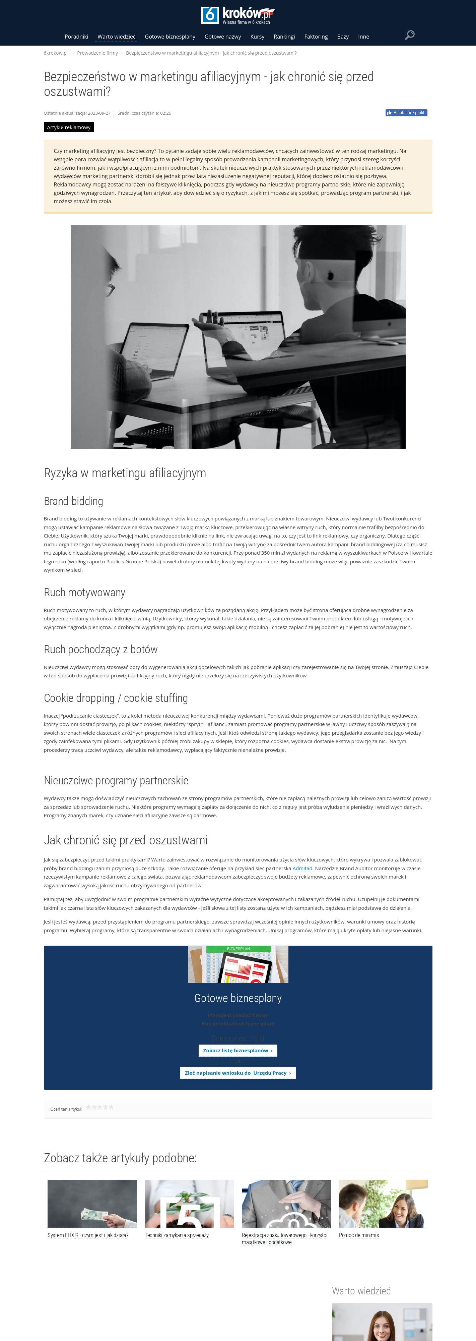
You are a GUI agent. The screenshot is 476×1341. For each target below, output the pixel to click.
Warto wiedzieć (117, 36)
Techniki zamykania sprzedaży (177, 1235)
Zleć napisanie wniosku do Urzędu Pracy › (238, 1072)
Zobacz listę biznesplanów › (238, 1050)
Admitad (303, 868)
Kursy (258, 36)
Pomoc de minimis (359, 1235)
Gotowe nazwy (223, 36)
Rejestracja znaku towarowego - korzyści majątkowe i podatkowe (284, 1238)
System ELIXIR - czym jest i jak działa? (88, 1235)
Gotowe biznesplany (170, 36)
